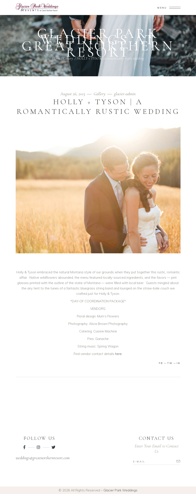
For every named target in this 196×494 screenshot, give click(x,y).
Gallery (68, 58)
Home (56, 58)
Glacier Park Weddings (120, 490)
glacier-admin (125, 93)
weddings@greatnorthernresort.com (43, 457)
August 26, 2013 (73, 93)
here (118, 354)
